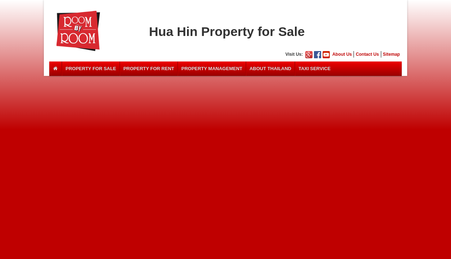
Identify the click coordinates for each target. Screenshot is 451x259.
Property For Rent (148, 68)
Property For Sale (90, 68)
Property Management (211, 68)
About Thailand (270, 68)
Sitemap (391, 54)
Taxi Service (315, 68)
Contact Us (367, 54)
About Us (342, 54)
